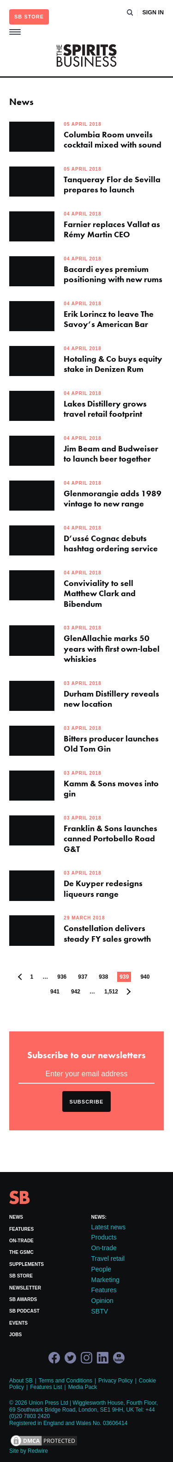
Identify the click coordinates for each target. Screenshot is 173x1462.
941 (55, 991)
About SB (21, 1380)
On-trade (21, 1240)
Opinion (102, 1300)
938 (103, 977)
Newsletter (25, 1287)
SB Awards (23, 1299)
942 (75, 991)
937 (82, 977)
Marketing (105, 1279)
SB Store (21, 1275)
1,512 (111, 991)
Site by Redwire (28, 1451)
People (101, 1269)
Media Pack (82, 1387)
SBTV (99, 1311)
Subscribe (87, 1101)
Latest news (108, 1227)
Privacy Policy (115, 1380)
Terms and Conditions (65, 1380)
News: (99, 1217)
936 (61, 977)
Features (21, 1229)
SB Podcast (24, 1311)
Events (18, 1323)
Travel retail (108, 1258)
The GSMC (21, 1252)
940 (144, 977)
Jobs (15, 1334)
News (16, 1217)
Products (104, 1237)
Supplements (26, 1264)
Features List (46, 1387)
